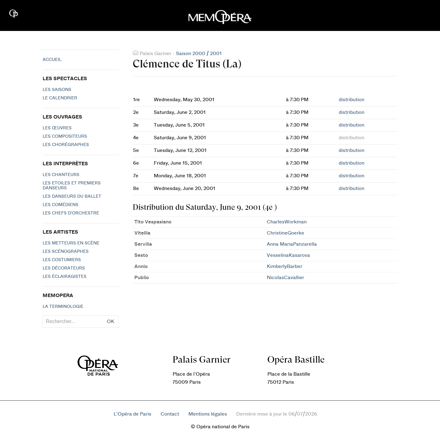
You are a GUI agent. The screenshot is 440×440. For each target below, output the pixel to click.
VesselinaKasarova (288, 255)
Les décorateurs (64, 268)
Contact (170, 414)
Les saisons (57, 90)
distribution (351, 99)
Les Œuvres (57, 128)
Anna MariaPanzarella (292, 244)
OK (110, 321)
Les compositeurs (65, 136)
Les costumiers (62, 260)
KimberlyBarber (284, 266)
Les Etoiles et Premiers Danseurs (72, 185)
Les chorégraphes (66, 145)
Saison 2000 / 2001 (199, 53)
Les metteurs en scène (71, 243)
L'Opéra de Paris (132, 414)
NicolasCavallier (285, 277)
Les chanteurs (61, 175)
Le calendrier (60, 98)
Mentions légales (207, 414)
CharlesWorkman (287, 221)
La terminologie (63, 306)
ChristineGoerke (285, 233)
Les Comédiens (60, 205)
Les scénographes (66, 251)
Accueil (52, 60)
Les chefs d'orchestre (71, 213)
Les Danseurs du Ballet (72, 196)
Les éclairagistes (64, 276)
